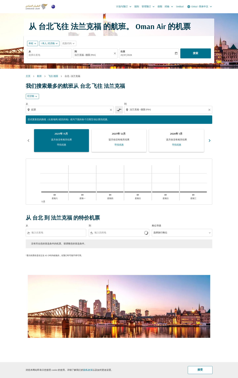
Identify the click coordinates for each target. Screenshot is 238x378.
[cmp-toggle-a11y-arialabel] (119, 110)
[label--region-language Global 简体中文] (200, 7)
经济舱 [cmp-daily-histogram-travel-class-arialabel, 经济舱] (30, 96)
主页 (28, 76)
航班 (39, 76)
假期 (160, 6)
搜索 (195, 53)
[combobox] (49, 55)
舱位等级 (156, 226)
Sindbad (179, 6)
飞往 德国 (53, 76)
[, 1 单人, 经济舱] (48, 43)
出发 (122, 51)
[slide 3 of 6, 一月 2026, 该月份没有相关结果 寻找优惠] (176, 140)
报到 (136, 6)
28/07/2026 (126, 55)
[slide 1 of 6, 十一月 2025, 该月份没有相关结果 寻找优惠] (61, 140)
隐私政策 (88, 370)
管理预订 (149, 7)
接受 (200, 370)
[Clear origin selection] (111, 110)
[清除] (115, 53)
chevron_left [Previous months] (28, 140)
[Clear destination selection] (210, 110)
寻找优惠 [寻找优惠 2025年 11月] (61, 145)
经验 (170, 7)
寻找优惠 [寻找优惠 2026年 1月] (176, 145)
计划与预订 (124, 7)
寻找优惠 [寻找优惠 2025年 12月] (119, 145)
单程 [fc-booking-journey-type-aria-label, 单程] (31, 43)
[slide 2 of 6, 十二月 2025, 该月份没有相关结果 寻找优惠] (119, 140)
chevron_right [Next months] (209, 140)
